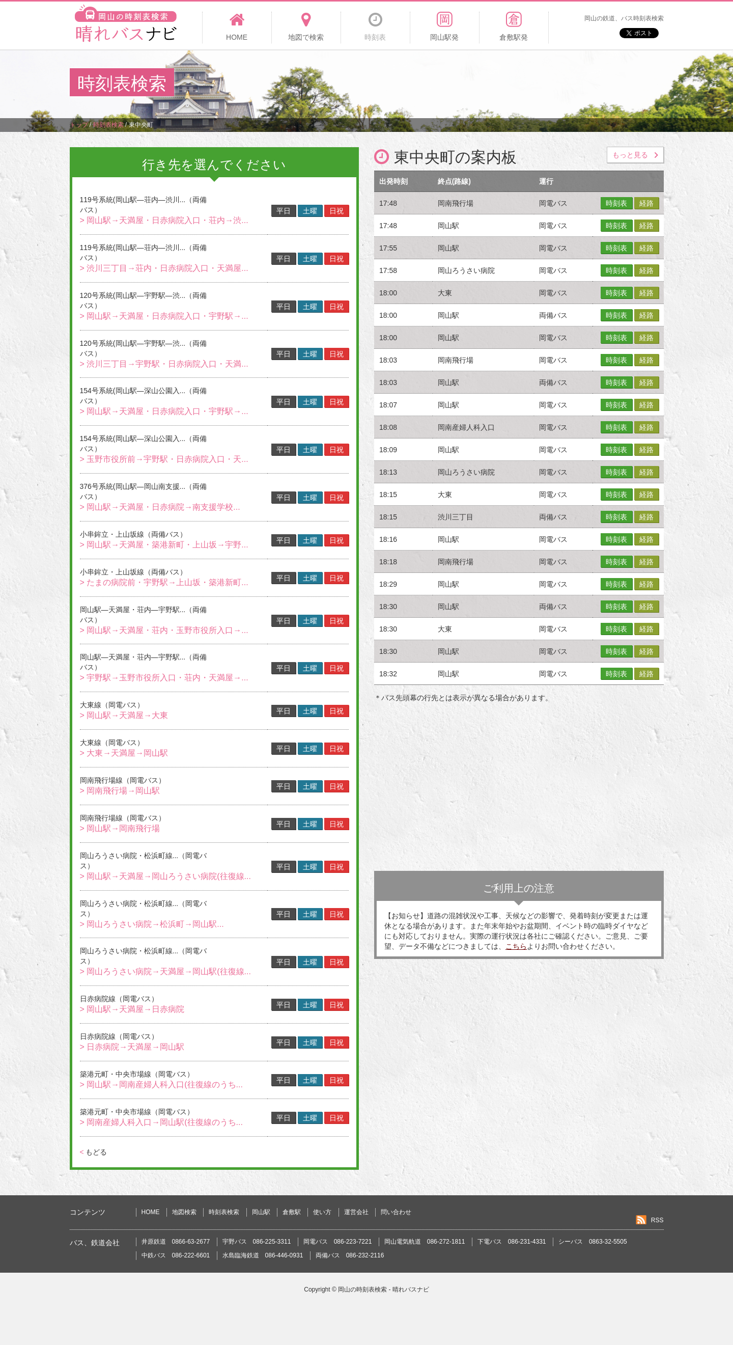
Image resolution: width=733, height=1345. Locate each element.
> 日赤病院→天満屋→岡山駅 (132, 1046)
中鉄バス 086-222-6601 (176, 1255)
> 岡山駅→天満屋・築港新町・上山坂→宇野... (164, 544)
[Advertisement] (478, 83)
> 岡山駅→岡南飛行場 (120, 828)
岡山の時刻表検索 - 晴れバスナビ (383, 1289)
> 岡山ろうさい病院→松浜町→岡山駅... (152, 924)
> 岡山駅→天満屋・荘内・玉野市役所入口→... (164, 630)
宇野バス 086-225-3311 (256, 1241)
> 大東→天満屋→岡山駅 (124, 753)
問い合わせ (396, 1212)
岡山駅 (261, 1212)
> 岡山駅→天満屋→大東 (124, 715)
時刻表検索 (224, 1212)
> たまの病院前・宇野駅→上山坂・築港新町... (164, 582)
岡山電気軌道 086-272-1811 (424, 1241)
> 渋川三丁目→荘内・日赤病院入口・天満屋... (164, 268)
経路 (646, 203)
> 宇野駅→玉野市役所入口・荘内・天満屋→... (164, 677)
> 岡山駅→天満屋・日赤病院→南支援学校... (160, 507)
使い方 (322, 1212)
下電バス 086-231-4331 (511, 1241)
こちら (516, 946)
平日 (283, 211)
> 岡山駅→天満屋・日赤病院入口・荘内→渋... (164, 220)
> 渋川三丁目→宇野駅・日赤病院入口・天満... (164, 364)
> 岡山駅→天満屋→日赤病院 (132, 1009)
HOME (151, 1212)
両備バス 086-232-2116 (350, 1255)
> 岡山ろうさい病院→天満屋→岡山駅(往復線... (165, 971)
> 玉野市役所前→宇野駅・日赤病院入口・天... (164, 459)
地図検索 (184, 1212)
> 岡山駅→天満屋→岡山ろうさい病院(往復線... (165, 876)
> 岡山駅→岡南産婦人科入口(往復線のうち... (161, 1084)
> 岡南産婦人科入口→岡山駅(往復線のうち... (161, 1122)
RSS (657, 1220)
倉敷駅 (292, 1212)
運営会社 (356, 1212)
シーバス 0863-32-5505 (592, 1241)
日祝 (336, 211)
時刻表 (616, 203)
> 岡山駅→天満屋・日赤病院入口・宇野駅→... (164, 316)
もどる (93, 1152)
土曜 (310, 211)
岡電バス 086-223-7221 (337, 1241)
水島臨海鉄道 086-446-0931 (262, 1255)
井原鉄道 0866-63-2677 (176, 1241)
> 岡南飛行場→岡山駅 (120, 790)
